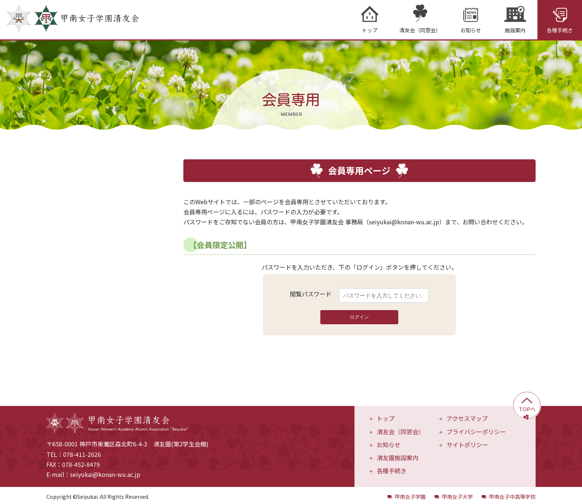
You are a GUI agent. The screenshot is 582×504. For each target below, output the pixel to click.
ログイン (359, 314)
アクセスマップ (467, 415)
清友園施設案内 (397, 454)
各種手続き (391, 467)
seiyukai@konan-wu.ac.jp (105, 471)
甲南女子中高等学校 (512, 493)
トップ (386, 415)
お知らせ (388, 441)
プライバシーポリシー (476, 428)
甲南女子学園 (410, 493)
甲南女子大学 (457, 493)
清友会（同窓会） (400, 428)
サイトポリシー (467, 441)
